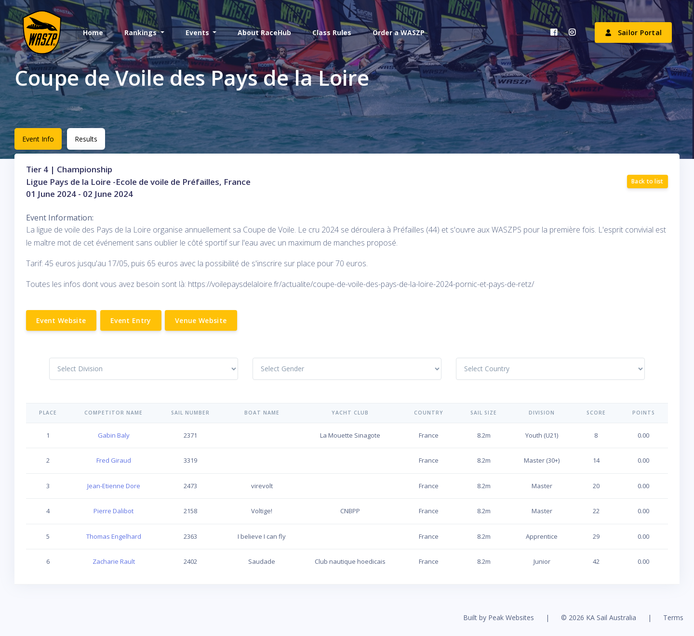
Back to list (647, 181)
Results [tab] (86, 138)
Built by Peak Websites (498, 617)
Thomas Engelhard (113, 536)
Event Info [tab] (38, 138)
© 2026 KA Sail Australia (598, 617)
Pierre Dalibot (113, 510)
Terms (673, 617)
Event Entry (130, 320)
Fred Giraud (113, 460)
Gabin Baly (114, 435)
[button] (143, 32)
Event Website (61, 320)
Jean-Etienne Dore (113, 485)
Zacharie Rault (114, 561)
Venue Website (201, 320)
